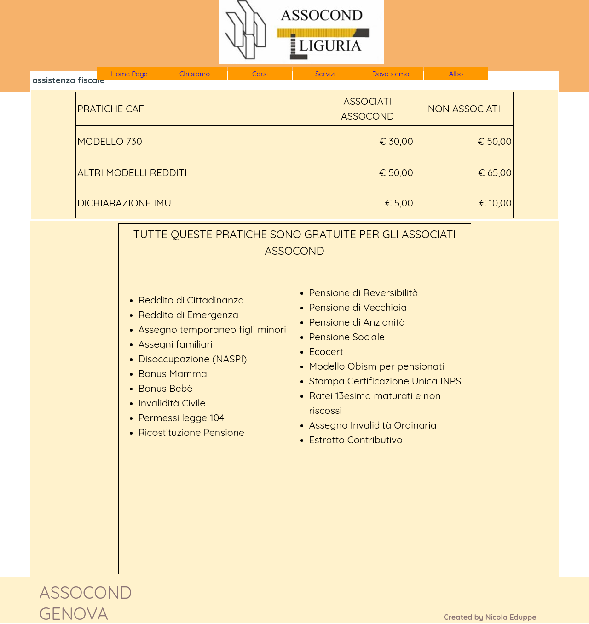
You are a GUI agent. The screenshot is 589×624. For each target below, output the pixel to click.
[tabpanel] (294, 155)
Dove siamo (391, 73)
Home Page (129, 73)
